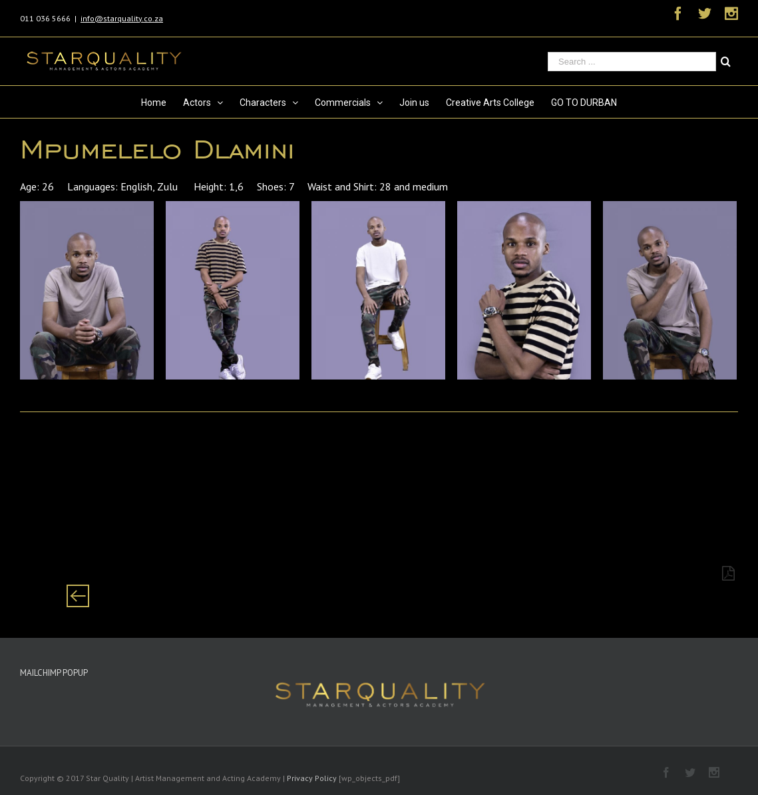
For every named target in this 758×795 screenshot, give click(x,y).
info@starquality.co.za (122, 18)
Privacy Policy (312, 778)
